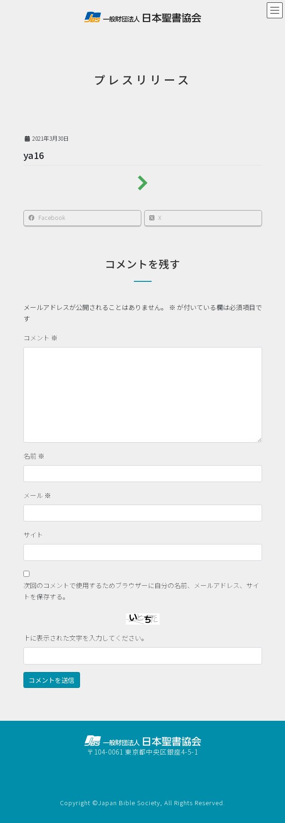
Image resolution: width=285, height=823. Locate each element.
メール (37, 495)
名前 (33, 456)
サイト (33, 534)
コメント (40, 337)
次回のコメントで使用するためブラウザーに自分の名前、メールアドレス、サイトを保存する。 (141, 591)
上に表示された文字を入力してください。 (85, 637)
